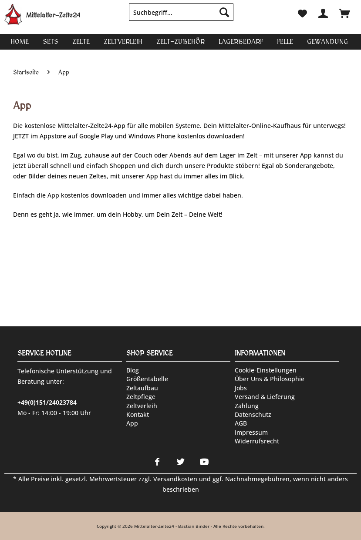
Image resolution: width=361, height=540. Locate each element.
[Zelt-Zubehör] (180, 41)
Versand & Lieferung (265, 396)
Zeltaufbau (142, 388)
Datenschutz (253, 414)
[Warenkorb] (344, 12)
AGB (241, 423)
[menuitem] (181, 16)
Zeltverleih (141, 406)
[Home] (19, 41)
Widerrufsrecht (257, 441)
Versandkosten (175, 479)
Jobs (241, 388)
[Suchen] (224, 12)
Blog (132, 370)
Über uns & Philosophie (269, 379)
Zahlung (247, 406)
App (132, 423)
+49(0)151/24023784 (47, 402)
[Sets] (50, 41)
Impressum (251, 432)
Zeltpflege (140, 396)
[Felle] (285, 41)
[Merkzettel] (301, 12)
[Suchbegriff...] (181, 12)
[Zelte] (81, 41)
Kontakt (137, 414)
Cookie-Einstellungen (266, 370)
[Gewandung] (327, 41)
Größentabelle (147, 379)
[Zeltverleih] (123, 41)
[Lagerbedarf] (241, 41)
